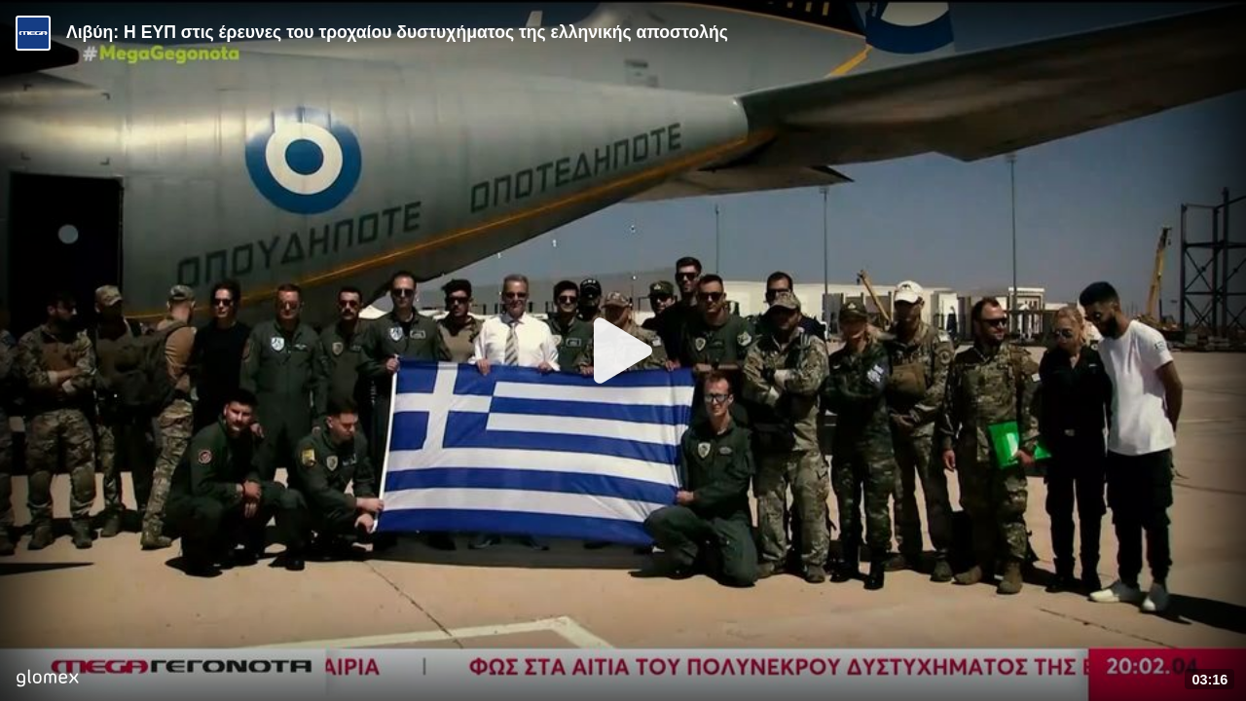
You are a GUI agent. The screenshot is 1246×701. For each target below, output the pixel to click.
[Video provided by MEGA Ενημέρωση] (33, 33)
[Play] (623, 350)
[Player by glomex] (47, 680)
